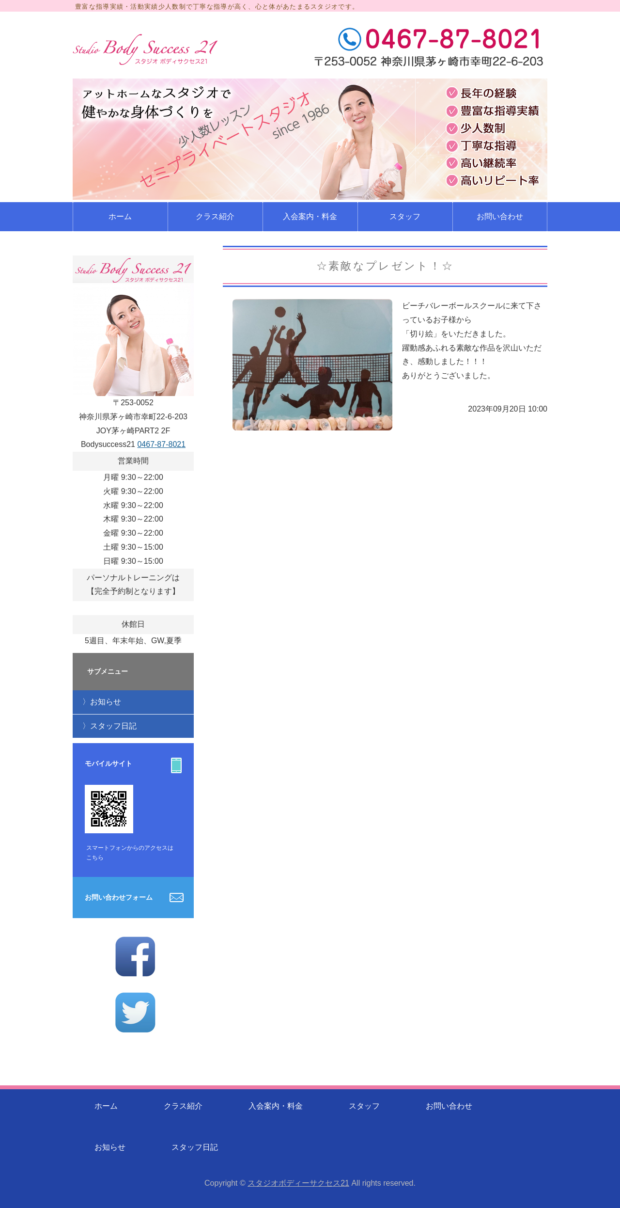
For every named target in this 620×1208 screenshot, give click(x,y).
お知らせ (105, 702)
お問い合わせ (500, 216)
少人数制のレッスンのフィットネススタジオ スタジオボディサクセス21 (145, 49)
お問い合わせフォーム (119, 897)
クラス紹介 (215, 216)
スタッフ (404, 216)
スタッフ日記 (113, 726)
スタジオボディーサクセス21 (298, 1183)
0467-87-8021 (161, 444)
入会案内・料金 (310, 216)
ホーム (120, 216)
